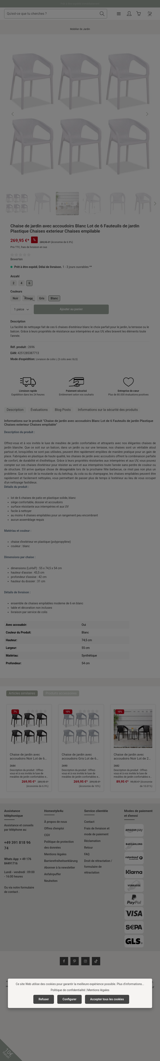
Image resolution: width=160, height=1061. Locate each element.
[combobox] (64, 13)
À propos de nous (55, 821)
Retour (88, 847)
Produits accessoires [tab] (61, 693)
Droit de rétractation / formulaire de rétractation (98, 866)
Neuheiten (51, 881)
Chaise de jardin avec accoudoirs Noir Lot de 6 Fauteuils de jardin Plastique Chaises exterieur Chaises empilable (27, 757)
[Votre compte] (141, 13)
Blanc (54, 298)
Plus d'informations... (130, 984)
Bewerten (16, 259)
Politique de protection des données (59, 844)
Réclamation (92, 841)
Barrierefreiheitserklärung (61, 861)
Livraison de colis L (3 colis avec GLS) (57, 359)
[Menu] (130, 13)
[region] (80, 127)
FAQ (86, 854)
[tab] (15, 410)
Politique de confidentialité (68, 990)
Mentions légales (55, 854)
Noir (15, 298)
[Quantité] (21, 309)
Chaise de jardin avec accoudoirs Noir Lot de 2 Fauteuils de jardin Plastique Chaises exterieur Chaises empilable (131, 757)
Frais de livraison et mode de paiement (96, 831)
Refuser (44, 999)
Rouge (30, 299)
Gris (41, 298)
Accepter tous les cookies (107, 999)
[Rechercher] (114, 13)
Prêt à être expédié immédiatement (80, 3)
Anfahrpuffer (52, 874)
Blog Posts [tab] (63, 410)
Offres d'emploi (54, 828)
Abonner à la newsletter (59, 867)
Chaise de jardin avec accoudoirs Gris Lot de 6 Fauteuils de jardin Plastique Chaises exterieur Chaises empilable (79, 757)
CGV (47, 835)
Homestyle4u (53, 811)
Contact (89, 821)
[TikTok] (96, 961)
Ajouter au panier (71, 309)
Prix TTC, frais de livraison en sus (28, 247)
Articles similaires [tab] (22, 693)
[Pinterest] (74, 961)
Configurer (69, 999)
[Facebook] (64, 961)
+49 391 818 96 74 (17, 845)
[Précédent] (13, 114)
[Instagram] (85, 961)
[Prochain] (146, 114)
